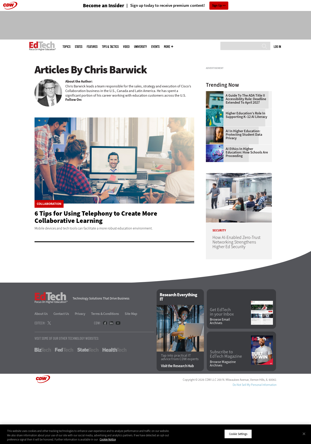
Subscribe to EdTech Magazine (226, 409)
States (78, 46)
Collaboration (49, 204)
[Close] (304, 434)
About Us (41, 368)
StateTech (88, 405)
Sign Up (217, 6)
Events (155, 46)
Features (92, 46)
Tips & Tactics (110, 46)
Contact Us (61, 368)
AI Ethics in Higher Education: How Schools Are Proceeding (247, 207)
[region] (155, 434)
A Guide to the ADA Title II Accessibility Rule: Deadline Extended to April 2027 (246, 154)
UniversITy (140, 46)
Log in (277, 47)
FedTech (64, 405)
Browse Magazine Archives (223, 418)
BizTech (43, 405)
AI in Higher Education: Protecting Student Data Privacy (244, 189)
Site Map (131, 368)
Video (126, 46)
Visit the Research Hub (177, 421)
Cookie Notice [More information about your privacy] (108, 439)
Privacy (80, 368)
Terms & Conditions (105, 368)
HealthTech (114, 405)
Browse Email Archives (220, 376)
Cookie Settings (238, 434)
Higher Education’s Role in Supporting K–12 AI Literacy (246, 169)
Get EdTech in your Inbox (222, 367)
